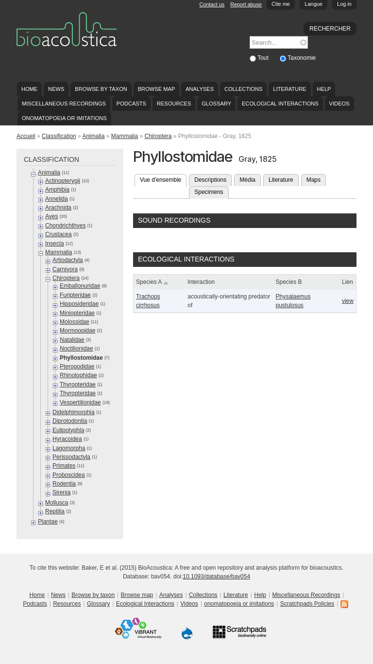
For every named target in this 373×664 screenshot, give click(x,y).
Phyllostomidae (81, 357)
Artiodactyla (67, 260)
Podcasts (131, 103)
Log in (344, 4)
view (348, 300)
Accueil (26, 136)
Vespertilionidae (80, 402)
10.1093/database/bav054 (216, 576)
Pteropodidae (77, 366)
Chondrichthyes (65, 225)
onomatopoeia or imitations (64, 118)
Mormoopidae (77, 330)
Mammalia (124, 136)
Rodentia (64, 483)
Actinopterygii (62, 180)
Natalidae (72, 339)
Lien (347, 282)
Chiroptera (157, 136)
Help (324, 89)
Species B (288, 282)
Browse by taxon (101, 89)
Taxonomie (302, 57)
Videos (339, 103)
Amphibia (57, 189)
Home (29, 89)
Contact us (212, 4)
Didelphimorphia (73, 412)
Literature (289, 89)
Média (247, 179)
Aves (51, 216)
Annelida (56, 198)
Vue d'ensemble (163, 179)
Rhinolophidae (78, 375)
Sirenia (61, 492)
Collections (243, 89)
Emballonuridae (80, 285)
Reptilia (55, 511)
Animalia (93, 136)
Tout (263, 57)
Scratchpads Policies (307, 603)
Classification (59, 136)
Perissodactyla (71, 457)
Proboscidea (68, 475)
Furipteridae (75, 295)
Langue (313, 4)
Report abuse (246, 4)
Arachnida (58, 207)
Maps (313, 179)
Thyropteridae (78, 384)
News (56, 89)
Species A (152, 282)
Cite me (280, 4)
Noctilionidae (76, 348)
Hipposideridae (79, 303)
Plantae (48, 521)
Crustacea (58, 234)
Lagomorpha (68, 448)
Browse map (156, 89)
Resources (174, 103)
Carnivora (65, 269)
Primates (63, 465)
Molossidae (74, 321)
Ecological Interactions (280, 103)
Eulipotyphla (68, 430)
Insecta (54, 243)
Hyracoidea (67, 439)
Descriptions (210, 179)
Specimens (208, 192)
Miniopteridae (77, 313)
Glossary (216, 103)
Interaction (201, 282)
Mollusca (56, 502)
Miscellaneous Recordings (64, 103)
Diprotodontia (69, 421)
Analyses (200, 89)
